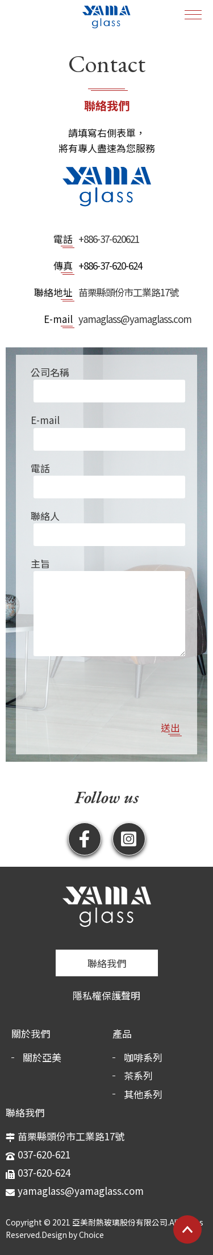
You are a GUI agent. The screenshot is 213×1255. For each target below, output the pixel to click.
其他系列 (143, 1094)
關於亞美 (42, 1057)
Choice (91, 1234)
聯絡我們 (106, 963)
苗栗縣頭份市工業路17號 (128, 292)
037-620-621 (44, 1154)
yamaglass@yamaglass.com (134, 319)
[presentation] (106, 678)
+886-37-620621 (108, 239)
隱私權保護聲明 (106, 995)
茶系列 (138, 1075)
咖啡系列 (143, 1057)
